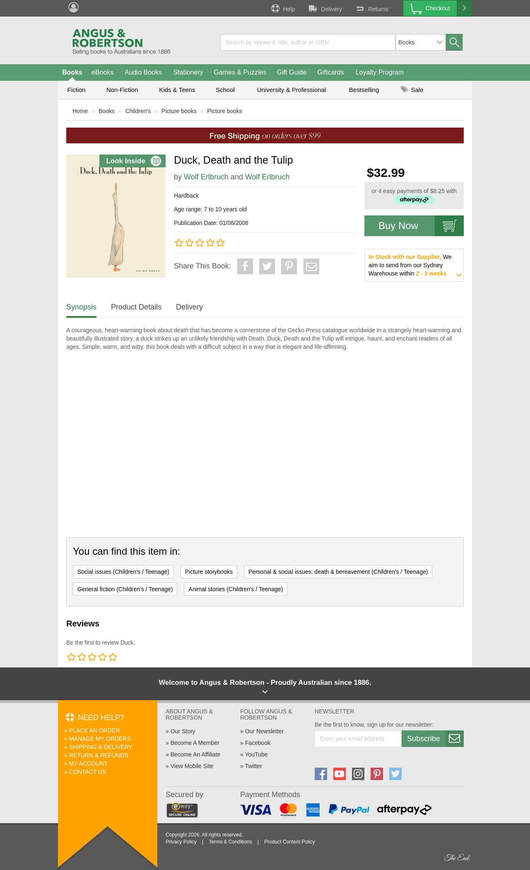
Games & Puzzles (240, 72)
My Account (88, 763)
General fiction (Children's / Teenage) (125, 589)
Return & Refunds (98, 755)
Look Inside (133, 161)
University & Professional (291, 89)
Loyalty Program (380, 72)
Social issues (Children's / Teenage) (123, 571)
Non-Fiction (122, 89)
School (225, 89)
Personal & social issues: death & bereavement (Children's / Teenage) (338, 571)
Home (80, 111)
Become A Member (195, 743)
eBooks (102, 72)
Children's (138, 111)
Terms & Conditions (230, 842)
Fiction (76, 89)
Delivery (324, 8)
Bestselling (364, 89)
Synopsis (81, 307)
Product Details (136, 307)
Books (72, 72)
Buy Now (421, 225)
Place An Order (94, 730)
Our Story (183, 731)
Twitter (253, 766)
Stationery (188, 72)
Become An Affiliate (195, 754)
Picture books (179, 111)
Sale (412, 89)
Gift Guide (292, 72)
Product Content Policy (289, 842)
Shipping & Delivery (100, 747)
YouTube (256, 754)
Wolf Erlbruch (206, 177)
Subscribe (435, 739)
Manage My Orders (100, 738)
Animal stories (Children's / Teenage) (235, 589)
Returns (371, 8)
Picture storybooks (209, 571)
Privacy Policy (181, 842)
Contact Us (87, 771)
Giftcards (331, 72)
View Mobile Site (192, 766)
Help (282, 8)
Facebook (257, 743)
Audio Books (143, 72)
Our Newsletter (264, 731)
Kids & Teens (177, 89)
